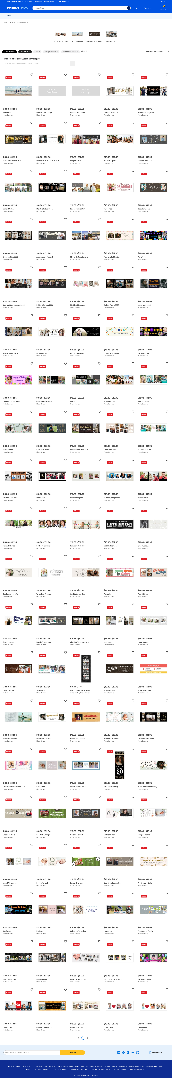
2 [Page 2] (87, 1038)
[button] (18, 74)
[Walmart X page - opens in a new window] (123, 1052)
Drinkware (128, 15)
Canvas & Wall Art (79, 15)
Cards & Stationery (55, 15)
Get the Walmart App (154, 1066)
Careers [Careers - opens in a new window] (39, 1066)
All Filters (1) (9, 52)
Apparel (118, 15)
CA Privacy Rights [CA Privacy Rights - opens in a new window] (60, 1070)
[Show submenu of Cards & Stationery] (62, 15)
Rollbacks (9, 15)
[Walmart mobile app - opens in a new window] (155, 1052)
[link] (60, 36)
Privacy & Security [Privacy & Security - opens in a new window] (44, 1070)
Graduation (28, 15)
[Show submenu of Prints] (47, 15)
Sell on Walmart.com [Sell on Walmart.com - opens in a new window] (65, 1066)
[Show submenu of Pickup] (39, 15)
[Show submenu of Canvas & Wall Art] (85, 15)
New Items (18, 15)
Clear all (84, 51)
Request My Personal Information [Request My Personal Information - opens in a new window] (133, 1070)
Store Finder (29, 1)
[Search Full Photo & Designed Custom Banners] (36, 63)
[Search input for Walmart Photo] (79, 8)
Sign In (163, 1)
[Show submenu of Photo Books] (106, 15)
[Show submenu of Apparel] (122, 15)
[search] (72, 63)
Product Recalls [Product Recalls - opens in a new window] (111, 1066)
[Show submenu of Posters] (71, 15)
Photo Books (101, 15)
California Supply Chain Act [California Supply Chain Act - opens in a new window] (80, 1070)
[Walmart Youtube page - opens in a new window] (133, 1052)
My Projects (38, 1)
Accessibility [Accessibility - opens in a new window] (123, 1066)
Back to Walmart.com (13, 1)
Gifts (110, 15)
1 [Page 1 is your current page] (82, 1038)
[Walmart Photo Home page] (17, 8)
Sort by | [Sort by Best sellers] (149, 52)
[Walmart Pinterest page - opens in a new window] (128, 1052)
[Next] (92, 1038)
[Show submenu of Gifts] (113, 15)
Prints (44, 15)
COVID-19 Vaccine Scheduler (91, 1066)
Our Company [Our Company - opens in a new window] (50, 1066)
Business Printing (150, 15)
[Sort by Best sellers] (161, 52)
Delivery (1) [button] (25, 52)
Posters (67, 15)
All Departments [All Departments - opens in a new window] (14, 1066)
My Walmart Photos (50, 1)
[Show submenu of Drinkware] (132, 15)
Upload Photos (64, 1)
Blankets (91, 15)
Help (136, 8)
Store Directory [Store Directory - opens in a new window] (28, 1066)
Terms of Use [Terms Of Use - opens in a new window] (31, 1070)
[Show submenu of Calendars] (142, 15)
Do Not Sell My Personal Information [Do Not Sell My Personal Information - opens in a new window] (105, 1070)
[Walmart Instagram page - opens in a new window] (137, 1052)
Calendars (138, 15)
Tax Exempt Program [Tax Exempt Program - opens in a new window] (136, 1066)
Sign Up (73, 1052)
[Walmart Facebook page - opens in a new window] (118, 1052)
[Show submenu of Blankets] (94, 15)
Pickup (36, 15)
